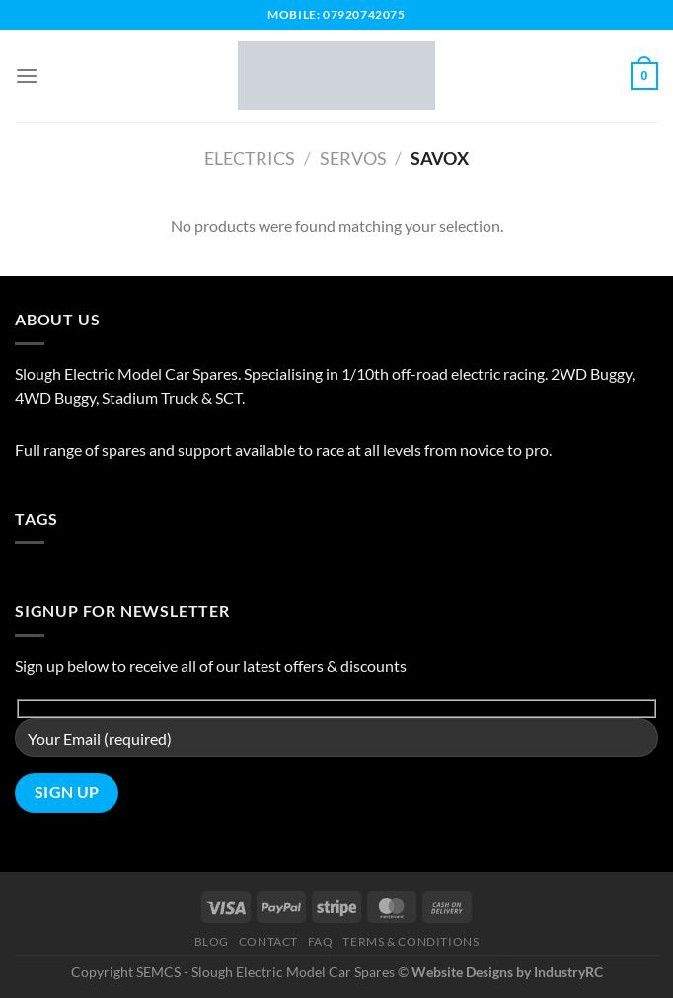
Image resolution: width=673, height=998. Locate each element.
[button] (26, 75)
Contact (268, 941)
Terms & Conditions (410, 941)
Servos (353, 158)
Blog (211, 941)
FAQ (321, 941)
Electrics (249, 158)
